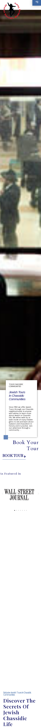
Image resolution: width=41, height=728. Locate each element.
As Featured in (10, 473)
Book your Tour (26, 445)
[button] (2, 493)
